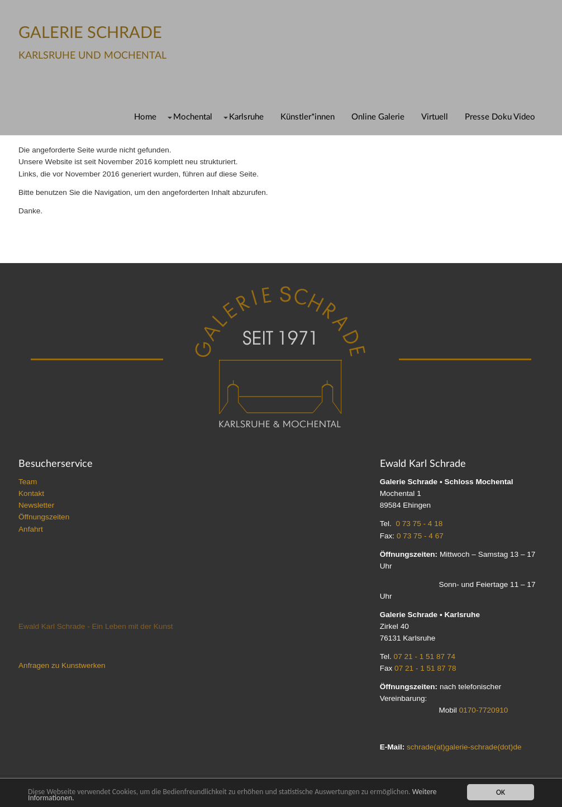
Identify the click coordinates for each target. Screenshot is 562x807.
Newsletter (36, 505)
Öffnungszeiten (43, 517)
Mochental (192, 117)
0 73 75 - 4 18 (419, 523)
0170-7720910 (483, 710)
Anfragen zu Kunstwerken (62, 665)
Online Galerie (377, 117)
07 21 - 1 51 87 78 (425, 668)
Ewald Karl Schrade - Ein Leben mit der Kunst (95, 626)
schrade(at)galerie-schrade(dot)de (464, 747)
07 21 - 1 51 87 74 (424, 656)
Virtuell (434, 117)
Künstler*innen (307, 117)
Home (145, 117)
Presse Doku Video (500, 117)
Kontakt (31, 493)
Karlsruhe (246, 117)
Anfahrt (30, 529)
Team (27, 481)
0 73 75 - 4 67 (420, 536)
